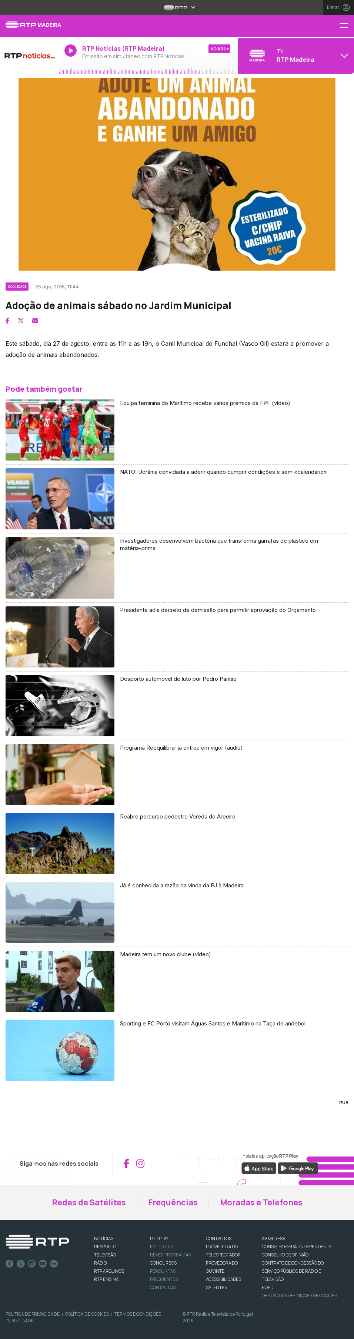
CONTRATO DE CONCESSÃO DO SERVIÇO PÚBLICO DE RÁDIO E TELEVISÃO (293, 1271)
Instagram (32, 1264)
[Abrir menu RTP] (177, 7)
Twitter (21, 1264)
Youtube (43, 1264)
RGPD (267, 1287)
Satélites (216, 1287)
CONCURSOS (163, 1263)
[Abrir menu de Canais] (295, 55)
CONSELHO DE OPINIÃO (285, 1255)
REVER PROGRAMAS (170, 1255)
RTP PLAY (159, 1238)
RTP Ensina (106, 1279)
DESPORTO (105, 1246)
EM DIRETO (161, 1246)
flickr (54, 1264)
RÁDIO (100, 1263)
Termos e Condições (137, 1314)
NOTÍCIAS (103, 1238)
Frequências (173, 1202)
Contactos (163, 1287)
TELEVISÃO (105, 1255)
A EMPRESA (273, 1238)
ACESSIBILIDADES (223, 1279)
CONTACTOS (218, 1238)
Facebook (10, 1264)
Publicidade (20, 1321)
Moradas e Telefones (261, 1202)
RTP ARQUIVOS (109, 1271)
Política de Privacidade (33, 1314)
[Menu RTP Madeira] (347, 26)
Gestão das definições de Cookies (299, 1295)
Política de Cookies (87, 1314)
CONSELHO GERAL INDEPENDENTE (297, 1246)
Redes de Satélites (89, 1202)
